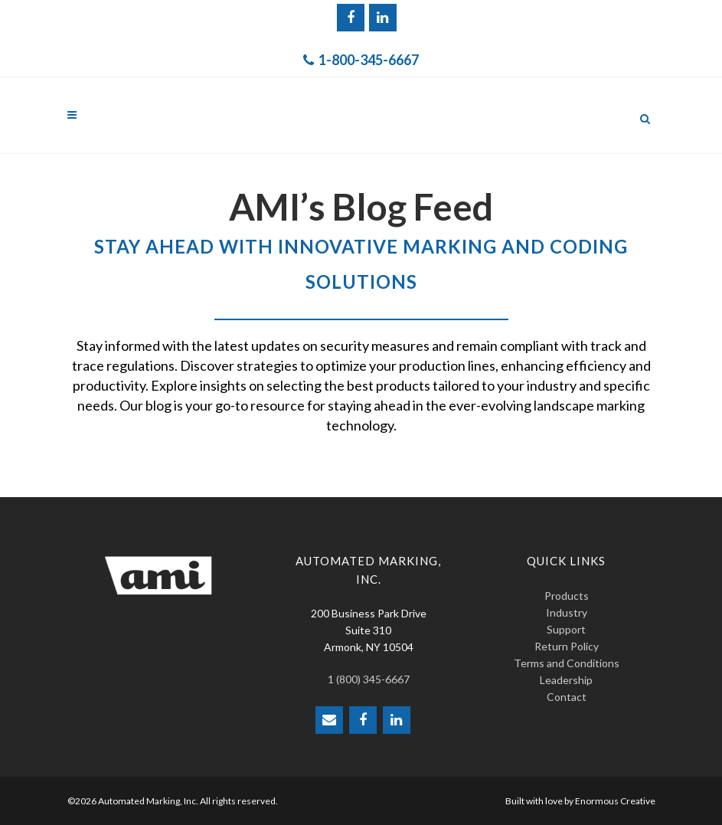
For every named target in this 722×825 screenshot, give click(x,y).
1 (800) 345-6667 (369, 679)
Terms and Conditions (566, 662)
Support (566, 629)
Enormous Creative (615, 801)
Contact (566, 696)
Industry (566, 612)
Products (566, 595)
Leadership (566, 679)
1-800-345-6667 (361, 59)
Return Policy (566, 646)
